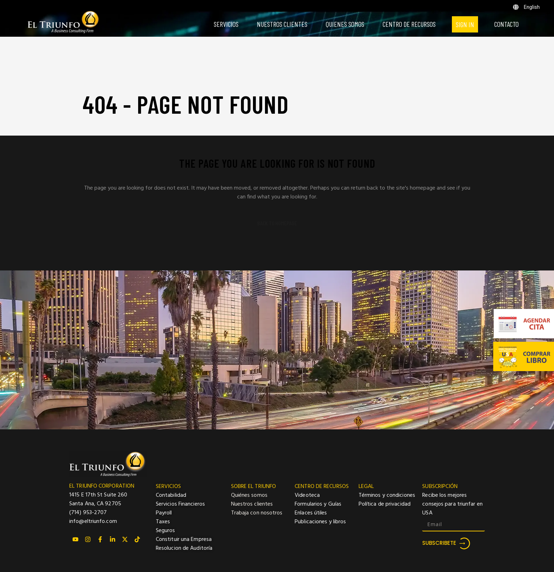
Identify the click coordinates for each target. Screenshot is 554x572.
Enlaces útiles (311, 513)
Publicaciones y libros (320, 521)
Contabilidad (171, 495)
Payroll (164, 513)
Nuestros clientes (252, 504)
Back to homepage (277, 223)
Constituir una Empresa (184, 539)
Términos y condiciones (387, 495)
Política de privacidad (385, 504)
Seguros (165, 530)
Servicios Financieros (180, 504)
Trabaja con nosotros (257, 513)
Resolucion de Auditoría (184, 548)
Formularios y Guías (318, 504)
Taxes (163, 521)
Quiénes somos (249, 495)
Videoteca (307, 495)
